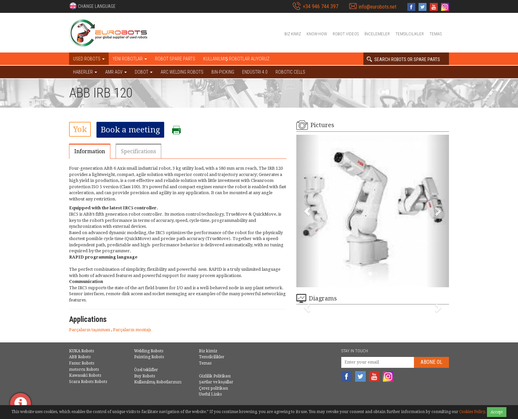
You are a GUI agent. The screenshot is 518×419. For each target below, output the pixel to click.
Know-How (317, 33)
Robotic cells (290, 72)
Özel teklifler (146, 369)
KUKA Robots (81, 351)
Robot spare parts (175, 58)
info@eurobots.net (377, 7)
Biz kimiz (292, 33)
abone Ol (431, 362)
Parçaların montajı (132, 329)
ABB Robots (80, 357)
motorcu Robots (84, 369)
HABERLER (85, 72)
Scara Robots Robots (88, 381)
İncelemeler (377, 33)
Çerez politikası (213, 388)
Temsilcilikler (409, 33)
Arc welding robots (182, 72)
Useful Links (210, 394)
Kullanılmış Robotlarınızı (158, 382)
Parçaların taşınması (90, 329)
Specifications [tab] (138, 151)
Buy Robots (144, 376)
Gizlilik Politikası (215, 376)
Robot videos (346, 33)
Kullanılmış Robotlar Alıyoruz (236, 58)
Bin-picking (222, 72)
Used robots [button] (89, 58)
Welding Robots (148, 351)
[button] (92, 6)
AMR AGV (116, 72)
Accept (497, 412)
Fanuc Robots (81, 363)
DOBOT (144, 72)
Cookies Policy (472, 411)
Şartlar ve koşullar (216, 382)
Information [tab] (89, 151)
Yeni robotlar (130, 58)
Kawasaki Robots (85, 375)
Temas (435, 33)
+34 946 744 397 (320, 6)
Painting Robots (149, 357)
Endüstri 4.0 (255, 72)
